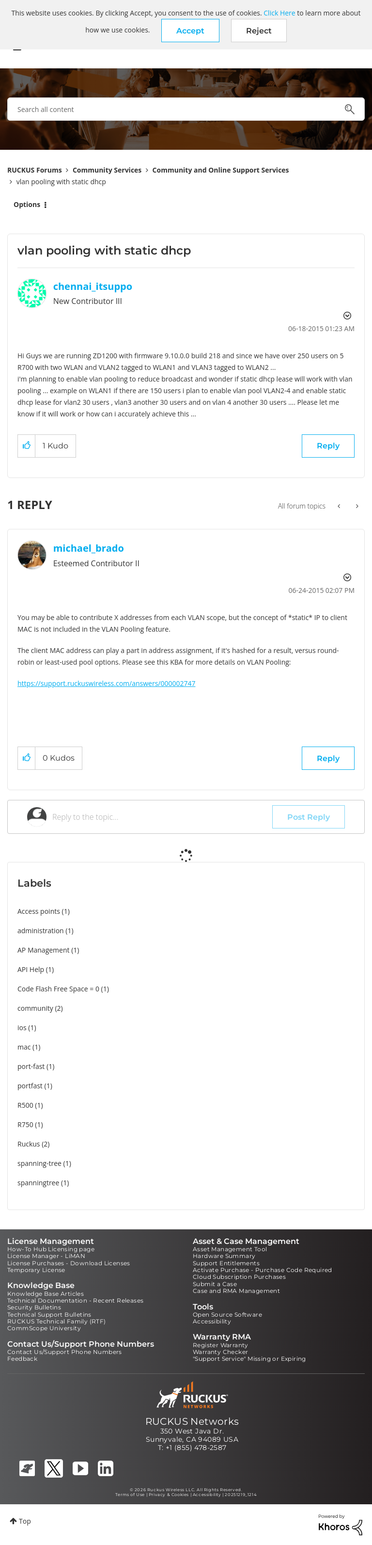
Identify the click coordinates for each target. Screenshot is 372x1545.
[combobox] (186, 109)
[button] (190, 30)
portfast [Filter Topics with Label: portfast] (30, 1085)
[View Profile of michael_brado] (88, 548)
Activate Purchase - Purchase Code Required (262, 1270)
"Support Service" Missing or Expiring (249, 1358)
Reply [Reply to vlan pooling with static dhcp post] (328, 445)
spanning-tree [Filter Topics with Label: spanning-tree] (39, 1163)
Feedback (22, 1358)
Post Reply (308, 817)
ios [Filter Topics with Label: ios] (22, 1027)
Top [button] (25, 1521)
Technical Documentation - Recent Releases (75, 1300)
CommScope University (44, 1328)
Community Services (107, 170)
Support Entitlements (226, 1263)
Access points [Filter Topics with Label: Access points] (38, 911)
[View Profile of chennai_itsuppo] (93, 286)
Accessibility (212, 1321)
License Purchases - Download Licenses (68, 1263)
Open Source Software (227, 1314)
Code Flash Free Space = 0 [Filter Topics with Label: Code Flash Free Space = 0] (58, 988)
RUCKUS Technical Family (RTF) (56, 1321)
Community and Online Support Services (221, 170)
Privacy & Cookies (169, 1494)
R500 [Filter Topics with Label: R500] (25, 1105)
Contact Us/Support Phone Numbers (64, 1351)
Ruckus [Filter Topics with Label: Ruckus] (28, 1143)
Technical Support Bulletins (49, 1314)
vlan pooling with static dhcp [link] (61, 181)
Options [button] (27, 204)
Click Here (279, 12)
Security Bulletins (34, 1307)
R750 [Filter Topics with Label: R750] (25, 1124)
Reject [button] (259, 30)
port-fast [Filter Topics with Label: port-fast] (31, 1066)
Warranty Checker (220, 1351)
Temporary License (36, 1270)
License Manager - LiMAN (46, 1255)
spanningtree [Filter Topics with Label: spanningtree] (38, 1182)
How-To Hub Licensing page (50, 1249)
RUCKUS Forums (34, 170)
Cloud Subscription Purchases (239, 1276)
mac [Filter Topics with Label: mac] (24, 1046)
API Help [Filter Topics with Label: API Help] (30, 969)
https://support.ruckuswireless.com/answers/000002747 (106, 683)
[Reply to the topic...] (162, 817)
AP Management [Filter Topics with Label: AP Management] (43, 950)
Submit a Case (215, 1284)
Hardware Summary (224, 1255)
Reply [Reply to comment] (328, 758)
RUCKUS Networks (192, 1421)
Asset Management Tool (230, 1249)
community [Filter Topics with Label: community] (35, 1008)
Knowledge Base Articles (45, 1293)
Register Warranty (220, 1345)
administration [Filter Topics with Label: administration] (40, 930)
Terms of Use (130, 1494)
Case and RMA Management (236, 1290)
